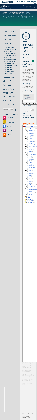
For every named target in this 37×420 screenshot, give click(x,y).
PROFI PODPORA (9, 105)
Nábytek (30, 152)
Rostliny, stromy (32, 172)
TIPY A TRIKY (7, 39)
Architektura (28, 116)
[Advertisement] (19, 399)
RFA (27, 83)
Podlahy (30, 162)
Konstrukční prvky (33, 146)
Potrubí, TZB (30, 200)
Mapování (29, 199)
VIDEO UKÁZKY (8, 89)
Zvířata (30, 194)
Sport (30, 175)
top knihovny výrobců (9, 61)
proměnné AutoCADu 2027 (20, 17)
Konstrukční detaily (33, 144)
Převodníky (30, 16)
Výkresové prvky (32, 186)
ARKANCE (19, 2)
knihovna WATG (8, 67)
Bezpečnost (31, 133)
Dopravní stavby (30, 196)
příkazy (10, 17)
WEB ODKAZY (8, 101)
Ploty (30, 160)
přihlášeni (26, 98)
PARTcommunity (8, 73)
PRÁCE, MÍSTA (8, 93)
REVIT (7, 126)
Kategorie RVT (29, 126)
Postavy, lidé (31, 165)
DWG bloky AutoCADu (10, 49)
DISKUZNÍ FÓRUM (9, 35)
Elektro (28, 197)
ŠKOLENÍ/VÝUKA (9, 85)
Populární (25, 90)
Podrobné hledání (26, 105)
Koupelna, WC (32, 148)
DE (35, 3)
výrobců (29, 91)
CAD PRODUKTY (9, 97)
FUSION (7, 135)
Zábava (30, 188)
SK (35, 2)
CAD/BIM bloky (8, 47)
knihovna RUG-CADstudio (10, 65)
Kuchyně (30, 149)
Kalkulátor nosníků (27, 15)
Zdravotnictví (31, 192)
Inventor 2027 (6, 15)
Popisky (30, 164)
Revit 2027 (16, 15)
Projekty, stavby (32, 167)
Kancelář (30, 143)
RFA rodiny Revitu (8, 51)
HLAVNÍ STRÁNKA (9, 32)
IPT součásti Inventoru (10, 53)
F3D (32, 83)
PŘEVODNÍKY (7, 81)
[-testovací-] (31, 130)
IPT (29, 83)
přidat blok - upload (9, 77)
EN (32, 3)
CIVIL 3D (8, 130)
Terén (30, 183)
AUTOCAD (8, 118)
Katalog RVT (25, 112)
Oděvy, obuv (31, 156)
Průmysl (30, 168)
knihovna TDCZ (8, 69)
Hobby (30, 140)
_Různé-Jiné (31, 132)
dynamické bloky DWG (10, 59)
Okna (30, 157)
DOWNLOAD (7, 43)
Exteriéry (31, 138)
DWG (23, 83)
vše (27, 124)
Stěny (30, 176)
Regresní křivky (18, 16)
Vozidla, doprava (32, 184)
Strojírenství (30, 202)
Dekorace (31, 135)
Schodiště (31, 173)
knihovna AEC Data (9, 63)
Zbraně (30, 191)
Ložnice (30, 151)
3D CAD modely (8, 57)
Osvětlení (31, 159)
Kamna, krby (31, 141)
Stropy (30, 178)
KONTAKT (27, 2)
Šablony (30, 181)
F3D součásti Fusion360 (10, 55)
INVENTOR (8, 122)
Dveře (30, 136)
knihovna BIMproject (9, 71)
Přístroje (30, 170)
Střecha (30, 180)
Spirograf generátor (7, 16)
